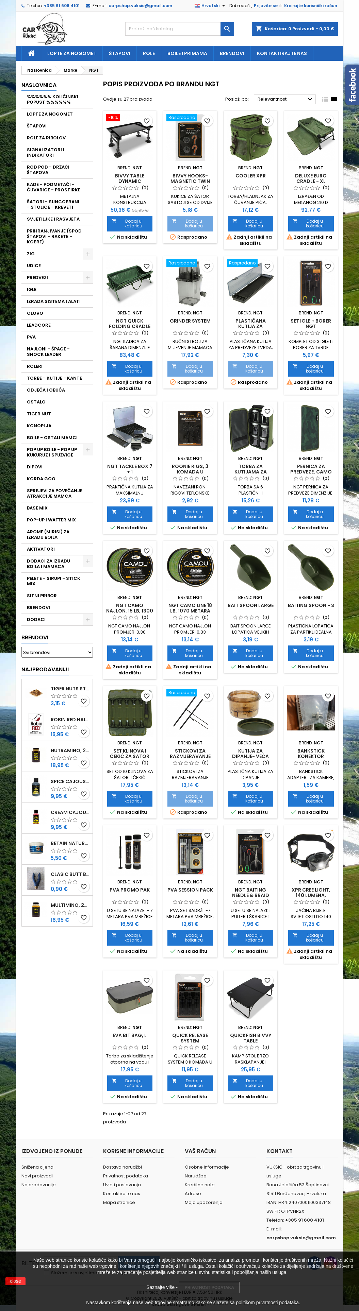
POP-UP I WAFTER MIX (51, 520)
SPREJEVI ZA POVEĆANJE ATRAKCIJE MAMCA (54, 493)
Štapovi (119, 53)
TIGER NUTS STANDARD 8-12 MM (70, 688)
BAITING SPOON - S (311, 605)
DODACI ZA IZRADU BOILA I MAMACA (48, 564)
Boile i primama (187, 53)
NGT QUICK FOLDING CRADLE (129, 323)
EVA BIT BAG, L (130, 1035)
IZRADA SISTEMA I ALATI (54, 301)
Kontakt (279, 1151)
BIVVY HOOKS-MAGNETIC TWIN (190, 178)
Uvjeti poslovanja (122, 1184)
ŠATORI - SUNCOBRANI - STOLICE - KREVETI (53, 204)
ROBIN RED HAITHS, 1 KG (70, 719)
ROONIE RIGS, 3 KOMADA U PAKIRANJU (190, 472)
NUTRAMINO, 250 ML (70, 750)
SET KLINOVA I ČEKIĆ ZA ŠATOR (129, 753)
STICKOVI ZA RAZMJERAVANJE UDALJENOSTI (190, 756)
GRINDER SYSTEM (190, 320)
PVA (31, 337)
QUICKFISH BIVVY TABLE (250, 1038)
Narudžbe (196, 1176)
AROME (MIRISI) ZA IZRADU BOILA (48, 534)
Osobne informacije (207, 1167)
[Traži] (179, 29)
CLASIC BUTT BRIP (70, 874)
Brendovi (232, 53)
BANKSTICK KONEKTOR (311, 753)
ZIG (31, 254)
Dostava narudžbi (122, 1167)
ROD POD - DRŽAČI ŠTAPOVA (48, 170)
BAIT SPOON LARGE (251, 605)
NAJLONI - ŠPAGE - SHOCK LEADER (48, 352)
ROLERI (35, 366)
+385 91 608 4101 (62, 5)
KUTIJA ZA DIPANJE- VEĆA (250, 753)
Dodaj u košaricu (127, 223)
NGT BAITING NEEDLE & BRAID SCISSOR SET (250, 895)
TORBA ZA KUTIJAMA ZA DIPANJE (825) (250, 472)
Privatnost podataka (125, 1176)
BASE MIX (37, 508)
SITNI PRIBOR (42, 595)
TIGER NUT (39, 414)
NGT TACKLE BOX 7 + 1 (129, 469)
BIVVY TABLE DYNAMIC (129, 178)
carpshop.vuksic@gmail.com (140, 5)
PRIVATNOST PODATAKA (209, 1287)
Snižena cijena (37, 1167)
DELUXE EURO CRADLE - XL (311, 178)
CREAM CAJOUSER (70, 812)
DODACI (36, 619)
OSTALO (36, 402)
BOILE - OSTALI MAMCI (52, 437)
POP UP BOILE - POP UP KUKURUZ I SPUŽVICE (52, 452)
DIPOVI (35, 467)
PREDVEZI (37, 277)
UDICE (34, 265)
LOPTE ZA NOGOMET (50, 114)
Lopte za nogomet (71, 53)
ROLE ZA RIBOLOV (46, 138)
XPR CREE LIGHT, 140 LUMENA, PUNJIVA (311, 895)
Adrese (193, 1193)
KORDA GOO (41, 479)
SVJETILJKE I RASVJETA (53, 219)
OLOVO (35, 313)
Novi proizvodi (37, 1176)
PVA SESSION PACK (190, 889)
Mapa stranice (119, 1202)
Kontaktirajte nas (282, 53)
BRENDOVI (38, 607)
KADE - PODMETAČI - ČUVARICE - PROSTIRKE (53, 187)
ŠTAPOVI (37, 126)
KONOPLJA (39, 425)
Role (149, 53)
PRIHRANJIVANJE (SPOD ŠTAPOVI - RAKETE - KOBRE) (54, 236)
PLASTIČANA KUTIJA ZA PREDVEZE (250, 326)
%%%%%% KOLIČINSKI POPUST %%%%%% (52, 99)
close (15, 1281)
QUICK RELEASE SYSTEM (190, 1038)
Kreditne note (200, 1184)
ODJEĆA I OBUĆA (46, 390)
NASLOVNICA (38, 85)
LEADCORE (39, 325)
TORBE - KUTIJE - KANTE (54, 378)
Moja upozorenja (204, 1202)
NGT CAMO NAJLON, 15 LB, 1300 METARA (129, 611)
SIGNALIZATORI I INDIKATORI (45, 152)
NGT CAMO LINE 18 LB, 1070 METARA (190, 608)
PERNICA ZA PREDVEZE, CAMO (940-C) (311, 472)
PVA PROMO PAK (130, 889)
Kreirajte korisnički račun (310, 5)
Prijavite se (266, 5)
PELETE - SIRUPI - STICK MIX (53, 581)
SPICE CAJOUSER (70, 781)
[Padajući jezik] (211, 6)
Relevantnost (286, 100)
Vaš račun (200, 1151)
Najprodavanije (38, 1184)
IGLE (31, 289)
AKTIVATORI (41, 549)
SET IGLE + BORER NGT (311, 323)
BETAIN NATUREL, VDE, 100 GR (70, 843)
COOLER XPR (250, 175)
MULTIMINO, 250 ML (70, 905)
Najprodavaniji (45, 669)
